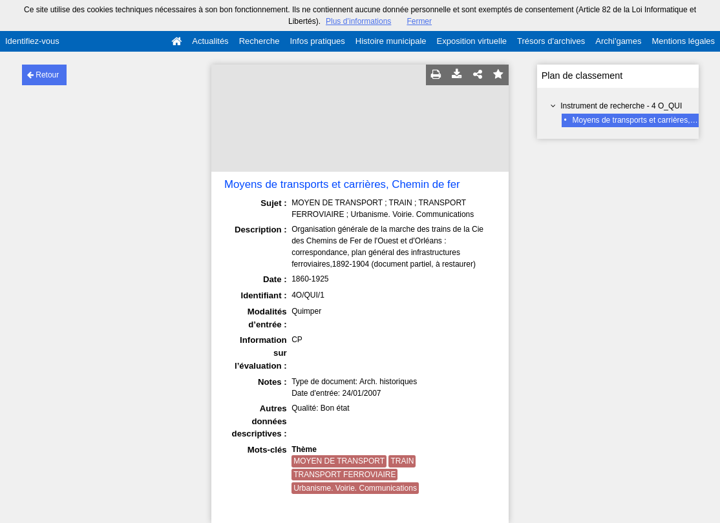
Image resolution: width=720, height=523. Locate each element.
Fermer (419, 21)
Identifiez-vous (32, 41)
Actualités (210, 41)
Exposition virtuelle (472, 41)
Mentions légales (683, 41)
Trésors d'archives (551, 41)
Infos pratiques (317, 41)
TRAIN (402, 461)
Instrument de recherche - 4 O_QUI (621, 105)
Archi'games (618, 41)
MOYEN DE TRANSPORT (339, 461)
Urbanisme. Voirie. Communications (355, 488)
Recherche (259, 41)
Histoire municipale (391, 41)
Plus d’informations (358, 21)
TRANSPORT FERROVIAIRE (344, 474)
